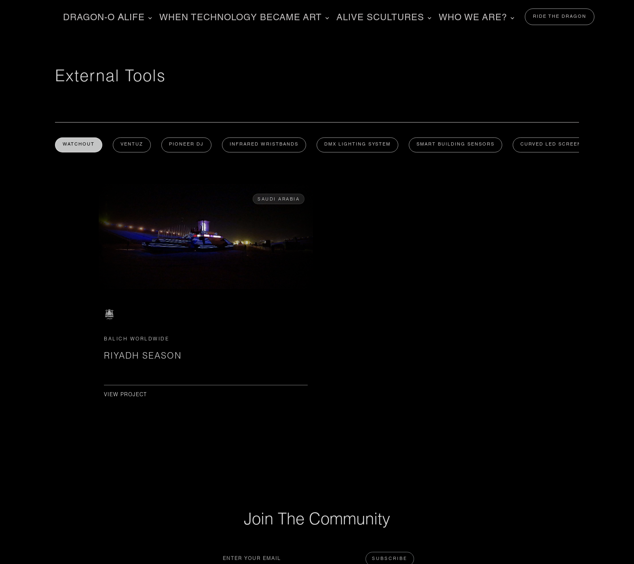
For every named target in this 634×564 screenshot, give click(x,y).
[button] (106, 18)
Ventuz (133, 145)
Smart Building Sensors (460, 145)
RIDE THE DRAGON (559, 17)
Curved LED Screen (556, 145)
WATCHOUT (79, 145)
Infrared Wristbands (266, 145)
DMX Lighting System (361, 145)
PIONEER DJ (188, 145)
